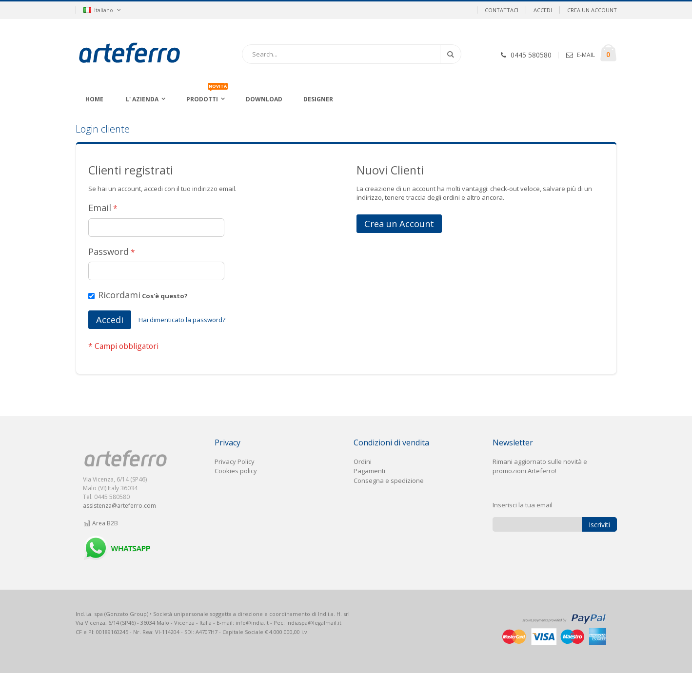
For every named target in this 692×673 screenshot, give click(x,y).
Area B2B (101, 523)
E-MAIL (586, 55)
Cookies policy (236, 470)
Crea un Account (592, 10)
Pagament (369, 470)
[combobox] (351, 54)
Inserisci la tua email (523, 504)
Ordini (363, 461)
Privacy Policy (235, 461)
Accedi (543, 10)
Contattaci (501, 10)
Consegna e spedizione (389, 480)
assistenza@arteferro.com (119, 505)
